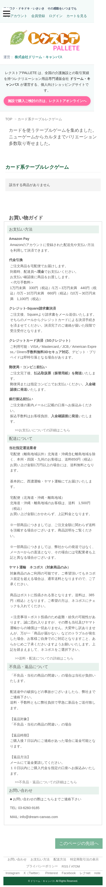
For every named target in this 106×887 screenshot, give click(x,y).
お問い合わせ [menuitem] (17, 857)
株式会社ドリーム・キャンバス (39, 61)
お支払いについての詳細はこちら (44, 428)
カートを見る (76, 16)
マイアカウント (15, 16)
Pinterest (51, 871)
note (97, 871)
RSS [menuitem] (65, 865)
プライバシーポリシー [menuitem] (42, 864)
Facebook (69, 871)
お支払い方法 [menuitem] (40, 857)
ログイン (56, 16)
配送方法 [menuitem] (59, 857)
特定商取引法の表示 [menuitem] (84, 857)
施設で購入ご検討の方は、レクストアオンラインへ (53, 99)
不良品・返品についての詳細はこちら (48, 780)
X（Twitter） (33, 871)
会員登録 (38, 16)
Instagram (13, 871)
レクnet (85, 871)
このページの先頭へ (79, 841)
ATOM (75, 865)
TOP (9, 117)
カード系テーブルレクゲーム (40, 117)
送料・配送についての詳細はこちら (46, 657)
